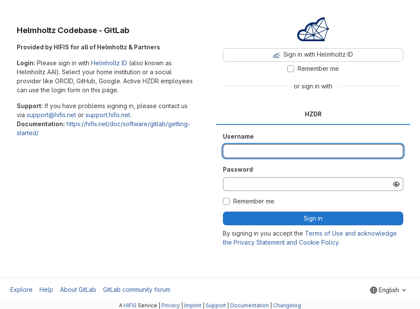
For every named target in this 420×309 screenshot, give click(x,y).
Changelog (287, 305)
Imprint (192, 305)
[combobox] (388, 290)
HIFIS (130, 305)
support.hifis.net (107, 114)
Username (238, 136)
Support (216, 305)
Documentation (249, 305)
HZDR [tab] (313, 114)
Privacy (170, 305)
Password (238, 169)
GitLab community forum (136, 289)
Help (46, 289)
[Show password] (396, 184)
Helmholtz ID (109, 63)
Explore (21, 289)
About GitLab (78, 289)
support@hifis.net (51, 114)
